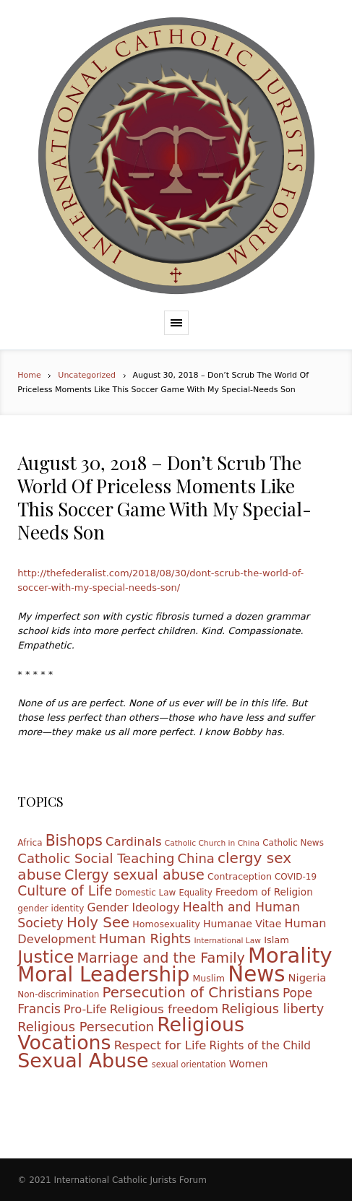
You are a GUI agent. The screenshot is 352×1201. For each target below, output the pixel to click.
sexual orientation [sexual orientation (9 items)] (189, 1064)
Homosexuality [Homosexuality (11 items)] (166, 924)
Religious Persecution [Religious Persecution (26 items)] (85, 1027)
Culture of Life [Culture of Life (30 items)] (64, 890)
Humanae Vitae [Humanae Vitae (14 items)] (242, 923)
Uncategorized (87, 375)
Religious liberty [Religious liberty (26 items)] (272, 1009)
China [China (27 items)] (195, 858)
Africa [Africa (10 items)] (29, 843)
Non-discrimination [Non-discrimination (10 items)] (58, 994)
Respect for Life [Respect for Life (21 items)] (160, 1045)
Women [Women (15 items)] (248, 1064)
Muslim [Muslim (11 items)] (208, 978)
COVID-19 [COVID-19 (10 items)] (296, 877)
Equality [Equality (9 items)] (196, 893)
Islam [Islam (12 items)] (276, 940)
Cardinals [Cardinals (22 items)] (134, 842)
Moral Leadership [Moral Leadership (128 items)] (103, 975)
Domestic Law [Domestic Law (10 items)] (145, 893)
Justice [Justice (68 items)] (45, 957)
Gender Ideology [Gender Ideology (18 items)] (133, 907)
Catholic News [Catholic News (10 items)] (293, 843)
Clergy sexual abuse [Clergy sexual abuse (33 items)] (134, 875)
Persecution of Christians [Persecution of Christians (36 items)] (190, 992)
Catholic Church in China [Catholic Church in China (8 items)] (212, 843)
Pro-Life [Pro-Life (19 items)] (85, 1009)
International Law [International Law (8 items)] (227, 940)
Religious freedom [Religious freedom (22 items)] (164, 1009)
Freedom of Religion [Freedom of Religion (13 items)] (264, 892)
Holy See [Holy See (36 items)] (97, 922)
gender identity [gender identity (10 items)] (50, 908)
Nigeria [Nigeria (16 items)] (307, 977)
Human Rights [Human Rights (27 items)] (145, 938)
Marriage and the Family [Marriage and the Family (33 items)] (160, 958)
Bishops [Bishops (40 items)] (74, 840)
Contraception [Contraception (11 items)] (239, 876)
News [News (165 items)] (256, 974)
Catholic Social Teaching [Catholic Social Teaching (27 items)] (95, 858)
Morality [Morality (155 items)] (290, 955)
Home (28, 375)
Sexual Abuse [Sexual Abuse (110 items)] (82, 1060)
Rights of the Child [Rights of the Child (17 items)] (260, 1045)
